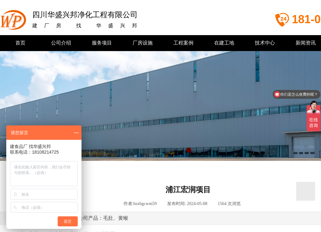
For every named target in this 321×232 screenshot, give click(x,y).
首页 (20, 42)
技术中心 (265, 42)
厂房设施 (143, 42)
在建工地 (224, 42)
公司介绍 (61, 42)
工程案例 (183, 42)
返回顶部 (305, 191)
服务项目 (102, 42)
